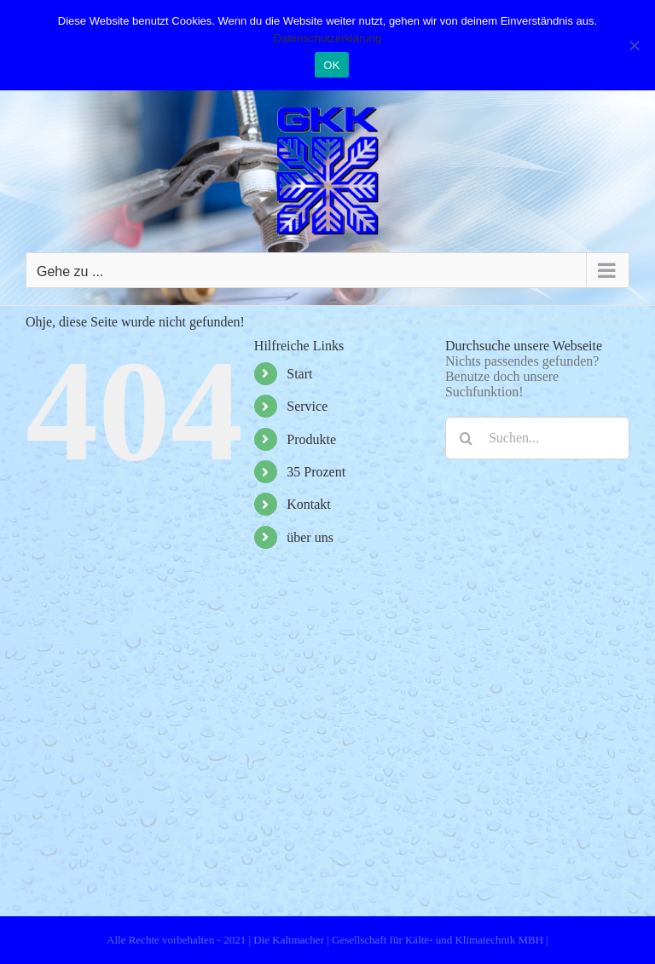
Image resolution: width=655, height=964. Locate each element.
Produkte (311, 439)
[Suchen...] (537, 438)
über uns (310, 537)
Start (299, 374)
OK (331, 65)
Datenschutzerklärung (327, 38)
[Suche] (466, 438)
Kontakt (309, 504)
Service (307, 406)
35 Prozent (316, 472)
